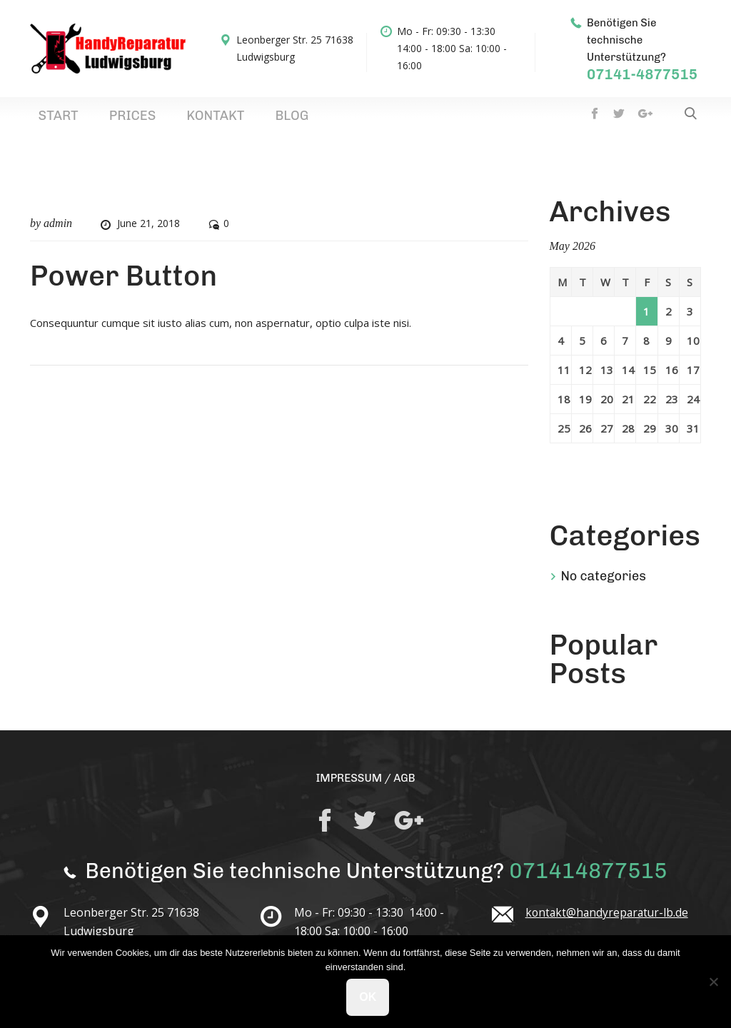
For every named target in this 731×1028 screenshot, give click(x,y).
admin (58, 232)
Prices (99, 120)
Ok (369, 998)
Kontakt (159, 120)
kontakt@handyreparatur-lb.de (608, 921)
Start (47, 120)
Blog (213, 120)
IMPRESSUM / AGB (365, 785)
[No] (713, 982)
